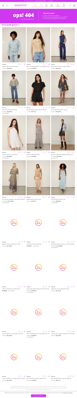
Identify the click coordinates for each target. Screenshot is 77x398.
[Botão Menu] (3, 5)
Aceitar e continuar (38, 395)
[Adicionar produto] (19, 64)
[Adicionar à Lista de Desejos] (21, 64)
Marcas (41, 6)
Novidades (35, 6)
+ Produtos (58, 6)
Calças (46, 6)
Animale (4, 64)
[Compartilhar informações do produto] (24, 64)
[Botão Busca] (7, 5)
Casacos (52, 6)
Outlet (64, 6)
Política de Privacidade (67, 392)
